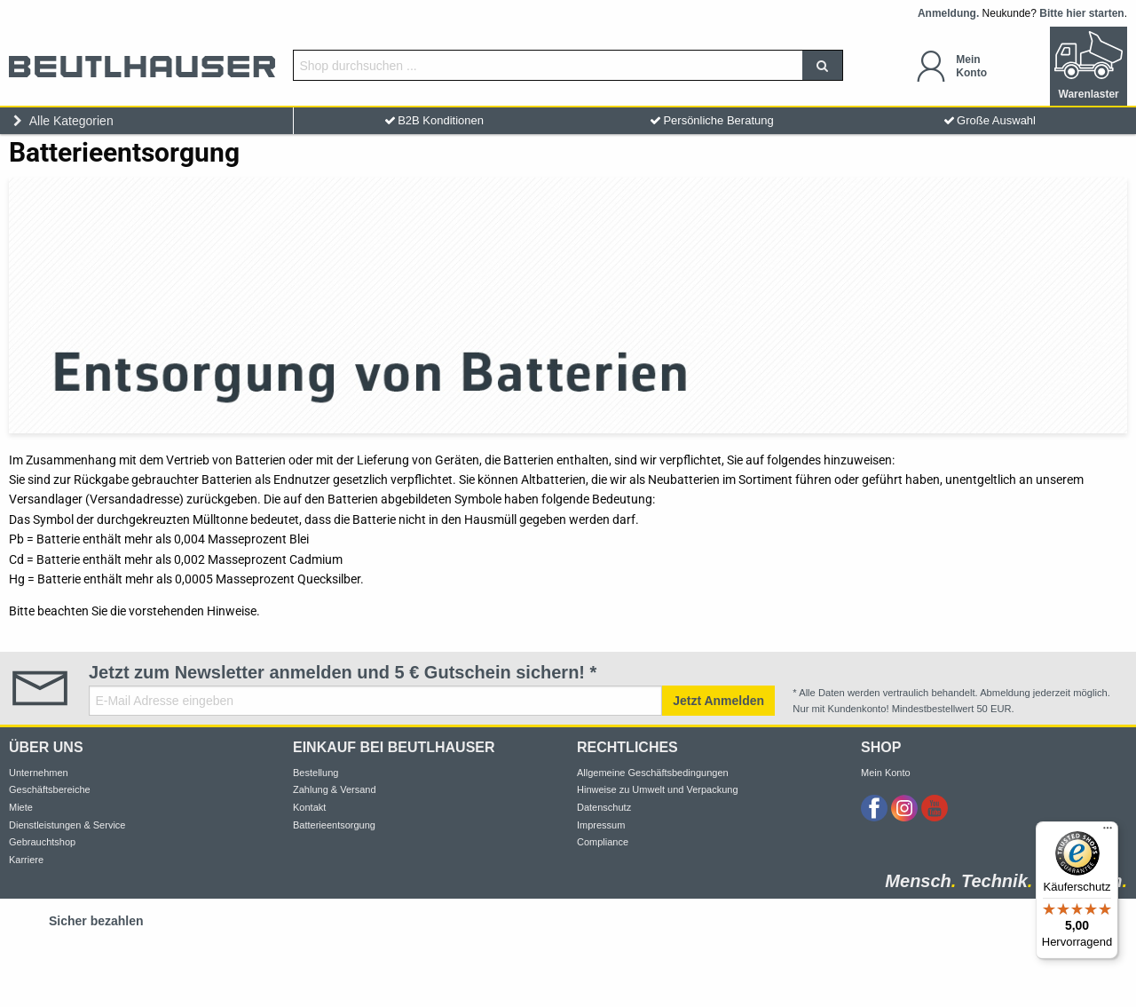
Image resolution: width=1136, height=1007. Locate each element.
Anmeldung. (948, 13)
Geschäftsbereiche (50, 789)
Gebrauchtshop (42, 842)
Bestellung (315, 772)
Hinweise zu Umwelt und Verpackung (657, 789)
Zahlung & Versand (334, 789)
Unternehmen (38, 772)
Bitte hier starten (1081, 13)
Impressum (601, 825)
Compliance (602, 842)
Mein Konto (886, 772)
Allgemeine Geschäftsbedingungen (653, 772)
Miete (21, 807)
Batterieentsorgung (334, 825)
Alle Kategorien (61, 121)
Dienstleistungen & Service (67, 825)
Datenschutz (604, 807)
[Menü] (1107, 832)
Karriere (26, 859)
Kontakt (309, 807)
